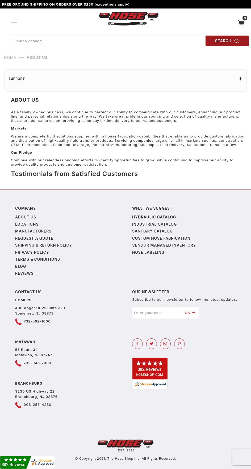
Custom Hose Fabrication (161, 238)
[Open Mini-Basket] (242, 23)
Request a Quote (34, 238)
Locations (27, 224)
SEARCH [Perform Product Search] (227, 41)
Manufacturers (33, 231)
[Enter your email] (157, 313)
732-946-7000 (37, 363)
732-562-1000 (37, 321)
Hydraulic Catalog (154, 217)
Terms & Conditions (37, 259)
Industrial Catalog (154, 224)
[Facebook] (137, 343)
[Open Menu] (14, 23)
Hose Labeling (148, 252)
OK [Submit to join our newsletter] (190, 313)
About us (25, 217)
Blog (20, 266)
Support (125, 79)
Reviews (24, 273)
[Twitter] (151, 343)
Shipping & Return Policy (43, 245)
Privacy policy (32, 252)
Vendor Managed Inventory (164, 245)
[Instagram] (165, 343)
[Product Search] (106, 41)
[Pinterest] (179, 343)
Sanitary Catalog (152, 231)
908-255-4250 (37, 404)
